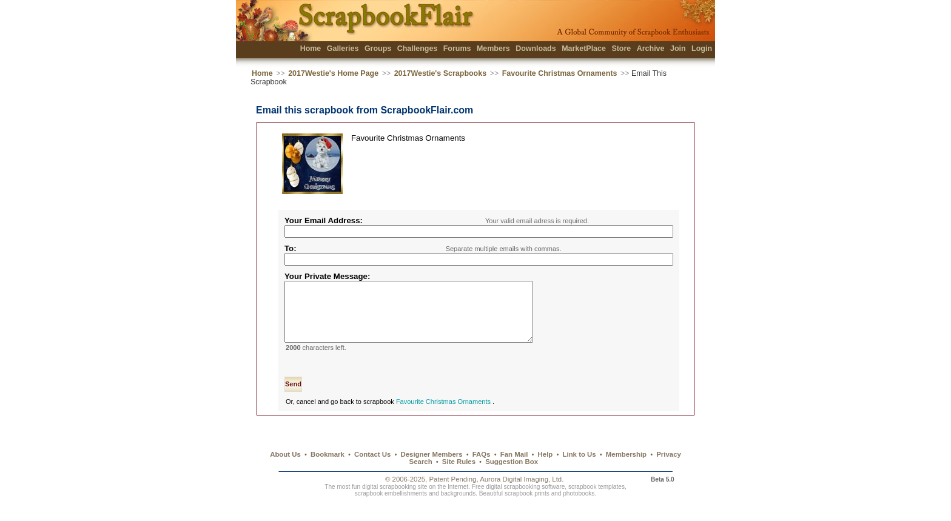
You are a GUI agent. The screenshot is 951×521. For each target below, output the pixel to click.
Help (545, 468)
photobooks (578, 508)
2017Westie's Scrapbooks (440, 73)
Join (678, 48)
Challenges (417, 48)
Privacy (668, 468)
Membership (626, 468)
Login (701, 48)
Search (420, 476)
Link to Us (579, 468)
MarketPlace (584, 48)
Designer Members (431, 468)
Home (310, 48)
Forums (457, 48)
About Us (285, 468)
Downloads (536, 48)
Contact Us (372, 468)
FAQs (481, 468)
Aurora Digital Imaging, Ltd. (521, 493)
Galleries (343, 48)
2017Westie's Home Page (333, 73)
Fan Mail (514, 468)
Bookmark (327, 468)
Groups (378, 48)
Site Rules (459, 476)
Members (493, 48)
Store (621, 48)
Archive (651, 48)
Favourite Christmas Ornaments (560, 73)
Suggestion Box (511, 476)
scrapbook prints (527, 508)
